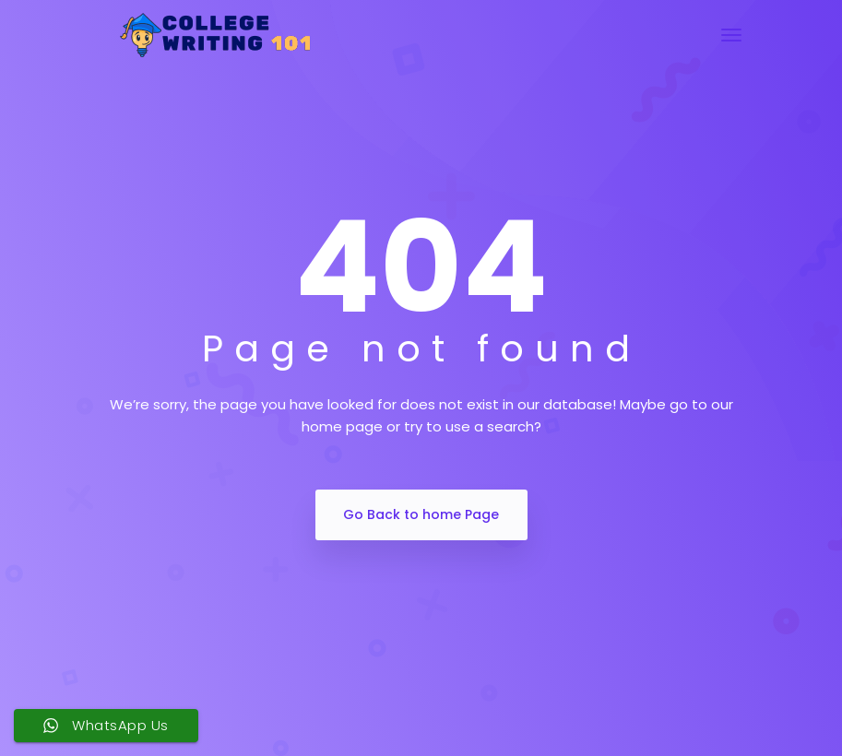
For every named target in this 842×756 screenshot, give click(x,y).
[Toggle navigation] (731, 35)
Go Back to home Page (421, 514)
